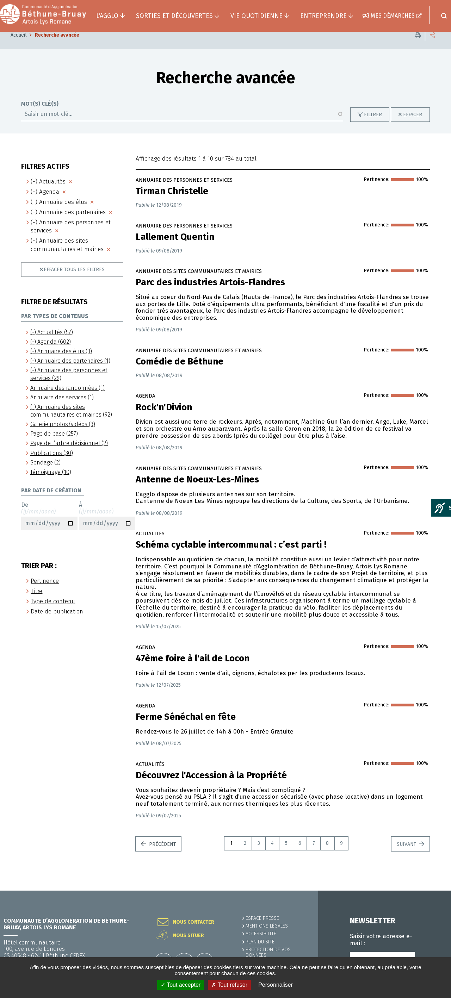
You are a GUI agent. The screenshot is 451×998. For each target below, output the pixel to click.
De (49, 526)
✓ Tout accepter (180, 985)
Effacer (412, 125)
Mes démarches (393, 15)
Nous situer (188, 935)
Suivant (407, 855)
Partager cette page (432, 45)
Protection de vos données (268, 952)
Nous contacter (193, 922)
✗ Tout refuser (229, 985)
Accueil (19, 46)
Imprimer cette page (418, 45)
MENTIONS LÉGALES (267, 926)
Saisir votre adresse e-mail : (381, 940)
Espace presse (262, 918)
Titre (36, 601)
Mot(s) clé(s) (39, 114)
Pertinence (45, 591)
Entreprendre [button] (323, 16)
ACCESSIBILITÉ (261, 934)
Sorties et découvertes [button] (174, 16)
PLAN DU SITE (260, 942)
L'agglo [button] (107, 16)
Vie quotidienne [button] (256, 16)
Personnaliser (275, 985)
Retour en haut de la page (430, 891)
